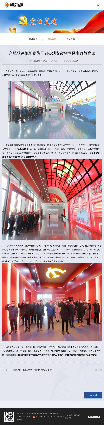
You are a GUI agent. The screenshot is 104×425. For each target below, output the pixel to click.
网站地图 (77, 415)
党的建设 (33, 39)
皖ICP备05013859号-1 (24, 416)
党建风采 (70, 39)
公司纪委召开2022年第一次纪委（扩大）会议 (32, 370)
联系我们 (68, 418)
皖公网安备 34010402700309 (46, 416)
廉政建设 (52, 39)
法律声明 (68, 415)
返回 (95, 395)
